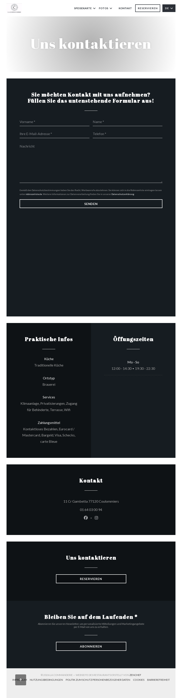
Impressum (21, 680)
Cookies (140, 680)
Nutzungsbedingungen (48, 680)
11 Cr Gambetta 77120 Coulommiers (110, 500)
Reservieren (148, 8)
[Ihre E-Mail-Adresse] (54, 133)
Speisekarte (85, 8)
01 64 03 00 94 (91, 509)
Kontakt (125, 8)
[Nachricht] (91, 162)
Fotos (105, 8)
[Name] (128, 121)
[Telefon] (128, 133)
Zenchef (135, 675)
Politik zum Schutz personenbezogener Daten (99, 680)
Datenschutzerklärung (122, 194)
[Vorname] (54, 121)
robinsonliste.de (34, 194)
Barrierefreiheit (158, 680)
